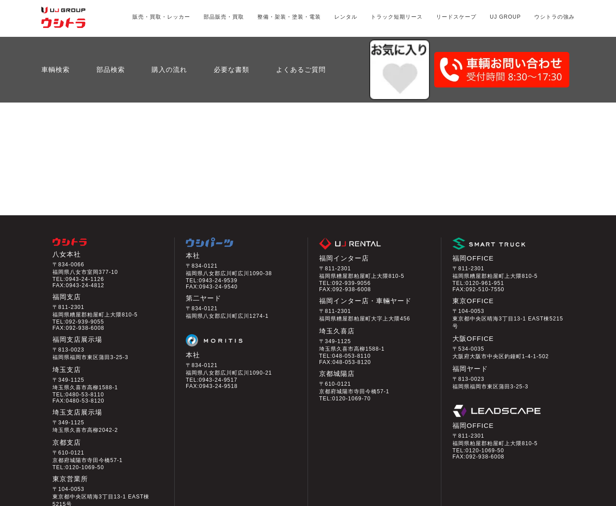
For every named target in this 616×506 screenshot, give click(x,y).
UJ (505, 17)
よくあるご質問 (301, 47)
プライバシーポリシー (118, 500)
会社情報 (60, 500)
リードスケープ (456, 17)
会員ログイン (476, 471)
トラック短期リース (397, 17)
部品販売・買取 (224, 17)
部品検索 (110, 47)
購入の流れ (169, 47)
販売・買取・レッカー (161, 17)
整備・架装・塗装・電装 (289, 17)
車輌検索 (55, 47)
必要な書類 (231, 47)
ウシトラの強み (554, 17)
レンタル (345, 17)
